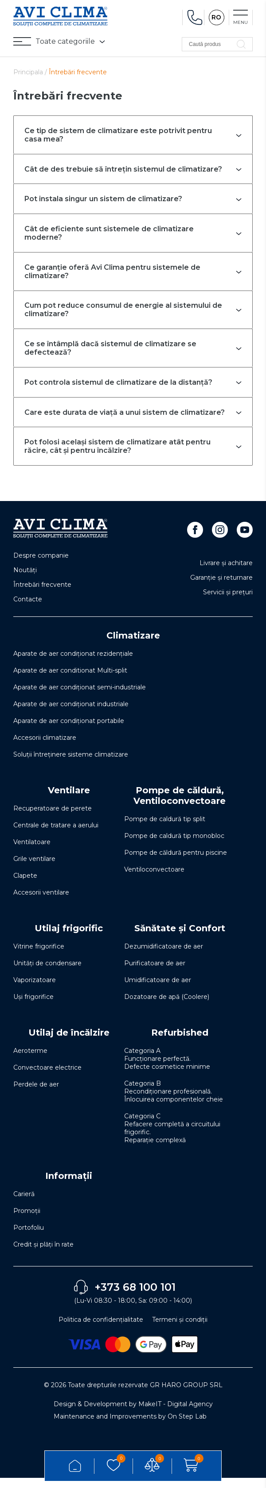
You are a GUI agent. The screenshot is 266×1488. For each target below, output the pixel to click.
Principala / (31, 72)
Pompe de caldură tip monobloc (174, 846)
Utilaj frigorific (69, 938)
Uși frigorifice (33, 1007)
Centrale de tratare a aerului (55, 835)
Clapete (25, 886)
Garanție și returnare (221, 588)
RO (216, 18)
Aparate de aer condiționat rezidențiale (73, 664)
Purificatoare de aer (154, 973)
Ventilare (69, 800)
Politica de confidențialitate (101, 1330)
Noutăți (25, 580)
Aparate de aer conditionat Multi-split (70, 681)
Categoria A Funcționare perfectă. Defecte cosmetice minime (167, 1069)
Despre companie (41, 566)
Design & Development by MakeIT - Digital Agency (133, 1414)
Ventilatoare (32, 852)
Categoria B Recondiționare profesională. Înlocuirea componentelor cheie (173, 1101)
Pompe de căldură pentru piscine (175, 863)
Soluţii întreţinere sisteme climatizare (70, 765)
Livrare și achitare (226, 573)
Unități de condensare (47, 973)
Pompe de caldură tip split (164, 829)
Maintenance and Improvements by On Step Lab (130, 1427)
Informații (68, 1186)
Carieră (24, 1204)
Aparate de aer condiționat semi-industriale (79, 697)
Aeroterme (30, 1061)
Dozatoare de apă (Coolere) (166, 1007)
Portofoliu (28, 1238)
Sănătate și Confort (179, 938)
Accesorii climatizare (44, 748)
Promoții (26, 1221)
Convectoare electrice (47, 1078)
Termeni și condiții (179, 1330)
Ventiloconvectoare (154, 880)
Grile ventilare (34, 869)
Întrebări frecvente (42, 595)
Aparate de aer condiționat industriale (71, 714)
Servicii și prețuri (228, 602)
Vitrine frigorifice (38, 956)
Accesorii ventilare (41, 903)
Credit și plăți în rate (43, 1254)
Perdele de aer (36, 1094)
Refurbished (179, 1042)
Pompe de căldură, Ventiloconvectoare (179, 805)
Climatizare (133, 645)
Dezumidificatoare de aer (163, 956)
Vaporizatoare (34, 990)
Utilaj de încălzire (69, 1042)
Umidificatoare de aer (157, 990)
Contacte (27, 609)
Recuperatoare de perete (52, 818)
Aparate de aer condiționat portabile (68, 731)
